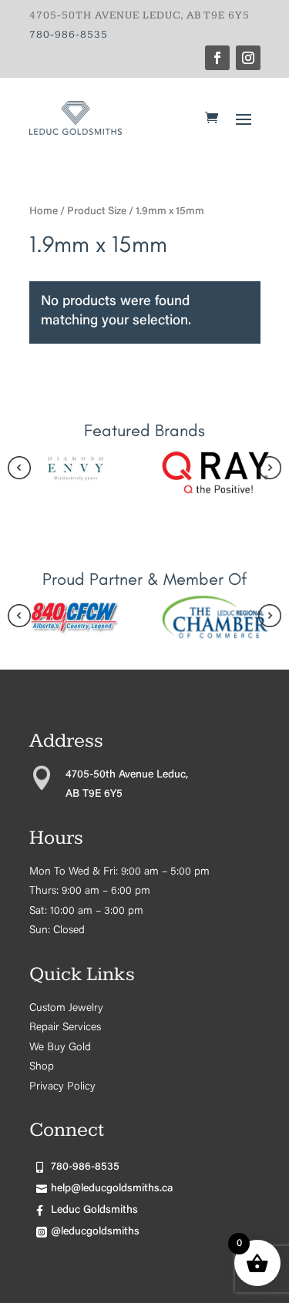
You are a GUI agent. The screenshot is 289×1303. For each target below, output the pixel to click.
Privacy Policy (62, 1087)
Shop (41, 1067)
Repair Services (65, 1028)
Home (43, 212)
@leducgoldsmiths (95, 1232)
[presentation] (19, 471)
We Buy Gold (60, 1048)
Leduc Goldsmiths (94, 1210)
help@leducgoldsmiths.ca (112, 1189)
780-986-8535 (68, 35)
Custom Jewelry (66, 1008)
